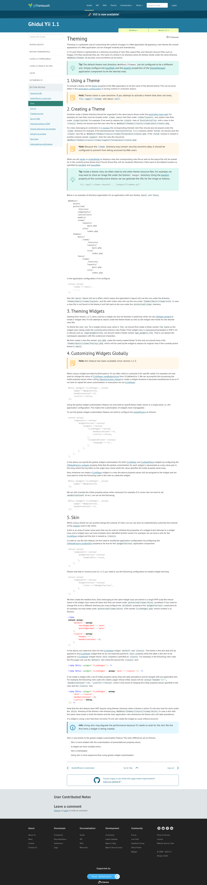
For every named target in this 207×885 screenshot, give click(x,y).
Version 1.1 (163, 30)
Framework (58, 835)
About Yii (32, 835)
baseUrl (127, 68)
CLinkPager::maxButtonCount (106, 376)
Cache (32, 73)
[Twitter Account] (163, 828)
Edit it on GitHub (110, 781)
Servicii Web (35, 119)
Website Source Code (165, 843)
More (139, 5)
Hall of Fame (136, 847)
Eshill (165, 856)
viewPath (82, 165)
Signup (57, 810)
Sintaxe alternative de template (43, 129)
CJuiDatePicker (147, 462)
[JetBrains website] (103, 882)
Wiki (105, 5)
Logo (56, 847)
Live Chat (135, 839)
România (133, 30)
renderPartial (94, 159)
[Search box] (45, 36)
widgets (76, 525)
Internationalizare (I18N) (40, 124)
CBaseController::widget (110, 379)
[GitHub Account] (159, 828)
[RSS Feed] (171, 828)
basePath (110, 68)
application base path (158, 114)
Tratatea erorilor (36, 113)
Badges (134, 852)
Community (126, 5)
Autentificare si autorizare (40, 98)
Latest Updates (111, 839)
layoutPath (95, 165)
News (30, 839)
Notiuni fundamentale (40, 52)
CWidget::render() (163, 316)
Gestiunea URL (36, 93)
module (105, 128)
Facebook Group (137, 843)
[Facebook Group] (167, 828)
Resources (84, 847)
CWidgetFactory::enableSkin (79, 543)
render (82, 159)
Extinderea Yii (36, 80)
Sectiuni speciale (37, 87)
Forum (113, 5)
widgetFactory (139, 412)
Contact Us (32, 847)
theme (94, 86)
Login (174, 5)
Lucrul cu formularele (40, 59)
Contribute (109, 835)
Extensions (58, 843)
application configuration (89, 88)
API (97, 5)
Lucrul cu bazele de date (41, 66)
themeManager (157, 68)
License (31, 843)
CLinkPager (130, 382)
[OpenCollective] (103, 876)
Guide (89, 5)
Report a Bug (110, 843)
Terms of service (163, 835)
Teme (32, 103)
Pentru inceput (37, 44)
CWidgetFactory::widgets (78, 465)
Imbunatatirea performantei (41, 144)
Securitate (34, 139)
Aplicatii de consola (38, 134)
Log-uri (33, 108)
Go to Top (131, 768)
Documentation (60, 839)
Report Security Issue (113, 847)
